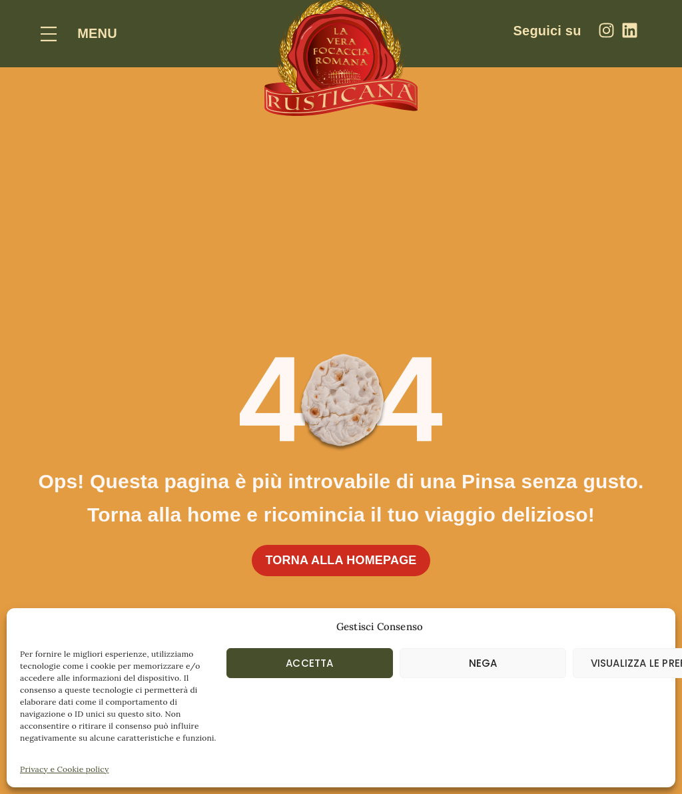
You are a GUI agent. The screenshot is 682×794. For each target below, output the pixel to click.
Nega (483, 663)
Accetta (309, 663)
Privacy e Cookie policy (64, 769)
